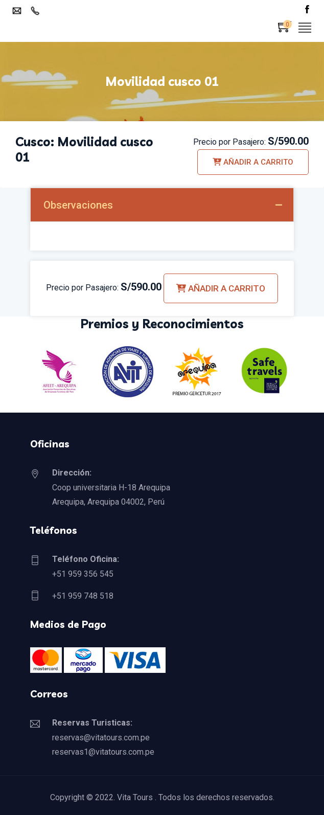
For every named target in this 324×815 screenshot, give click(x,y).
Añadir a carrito (253, 162)
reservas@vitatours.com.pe (101, 737)
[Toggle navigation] (305, 28)
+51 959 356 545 (82, 574)
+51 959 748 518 (82, 596)
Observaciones (78, 205)
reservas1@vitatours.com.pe (103, 752)
